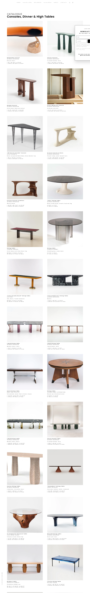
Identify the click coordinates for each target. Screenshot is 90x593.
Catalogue (14, 14)
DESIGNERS (37, 2)
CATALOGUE (48, 2)
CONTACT (64, 2)
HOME (19, 2)
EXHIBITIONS (27, 2)
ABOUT (56, 2)
